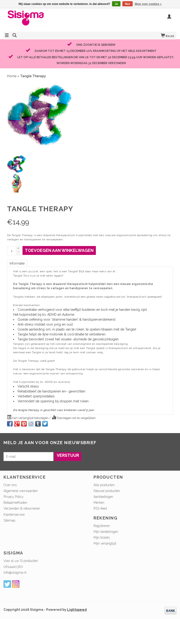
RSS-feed (100, 508)
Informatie (17, 263)
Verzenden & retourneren (22, 508)
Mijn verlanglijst (105, 543)
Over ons (10, 485)
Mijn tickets (102, 537)
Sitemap (9, 520)
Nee (127, 4)
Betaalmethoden (15, 502)
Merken (99, 502)
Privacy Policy (14, 497)
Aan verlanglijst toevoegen (28, 417)
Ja (116, 4)
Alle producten (104, 485)
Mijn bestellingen (106, 532)
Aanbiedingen (103, 497)
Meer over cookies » (148, 4)
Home (11, 76)
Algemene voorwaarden (21, 491)
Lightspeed (77, 609)
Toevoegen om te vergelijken (74, 417)
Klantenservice (14, 514)
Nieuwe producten (107, 491)
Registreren (102, 526)
